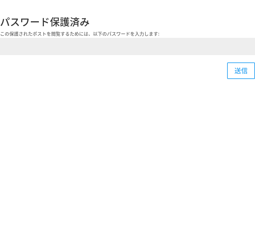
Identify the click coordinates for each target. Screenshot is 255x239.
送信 (241, 70)
